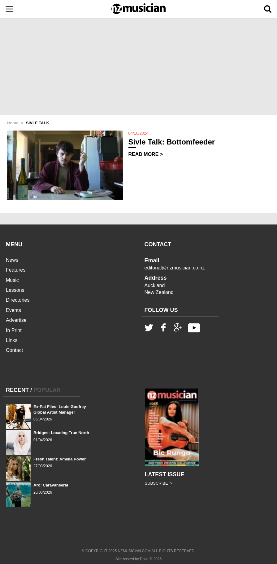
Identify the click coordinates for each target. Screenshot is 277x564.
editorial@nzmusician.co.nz (175, 267)
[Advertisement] (138, 66)
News (12, 260)
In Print (14, 330)
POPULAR (47, 390)
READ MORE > (145, 154)
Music (12, 280)
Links (11, 340)
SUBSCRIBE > (159, 483)
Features (15, 270)
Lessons (15, 290)
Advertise (16, 320)
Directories (17, 300)
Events (13, 310)
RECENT (17, 390)
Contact (14, 350)
